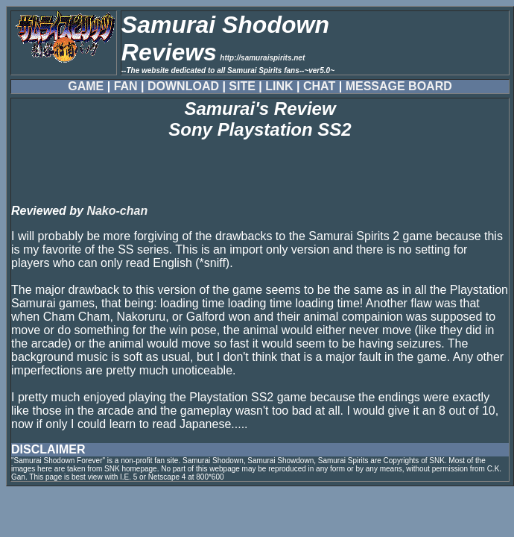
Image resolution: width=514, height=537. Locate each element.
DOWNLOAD (183, 86)
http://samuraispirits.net (262, 58)
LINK (279, 86)
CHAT (319, 86)
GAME (86, 86)
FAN (126, 86)
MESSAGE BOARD (399, 86)
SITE (242, 86)
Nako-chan (116, 210)
